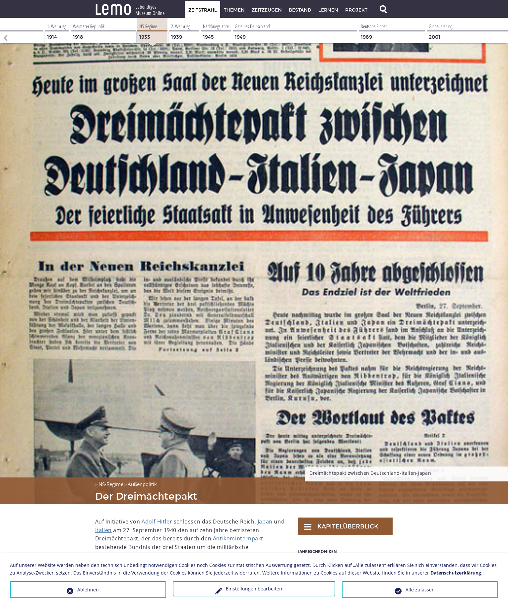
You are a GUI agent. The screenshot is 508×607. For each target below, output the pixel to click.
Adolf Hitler (157, 521)
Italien (103, 530)
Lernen (328, 10)
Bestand (300, 10)
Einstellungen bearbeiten (254, 588)
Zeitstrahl (202, 10)
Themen (234, 10)
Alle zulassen (420, 589)
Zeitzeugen (267, 10)
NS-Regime (110, 484)
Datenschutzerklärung (455, 573)
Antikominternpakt (238, 538)
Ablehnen (88, 589)
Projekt (356, 10)
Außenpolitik (142, 484)
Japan (265, 521)
